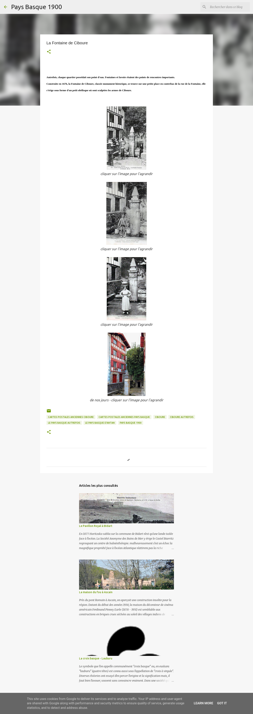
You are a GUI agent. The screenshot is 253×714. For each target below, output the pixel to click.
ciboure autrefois (182, 417)
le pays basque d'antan (100, 422)
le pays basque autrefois (64, 422)
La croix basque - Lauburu (95, 658)
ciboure (160, 417)
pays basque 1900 (131, 422)
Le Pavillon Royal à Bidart (95, 525)
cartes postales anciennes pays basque (124, 417)
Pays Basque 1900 (36, 6)
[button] (48, 52)
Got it (222, 703)
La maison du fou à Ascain (95, 592)
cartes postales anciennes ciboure (71, 417)
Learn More (203, 703)
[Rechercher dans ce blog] (229, 7)
